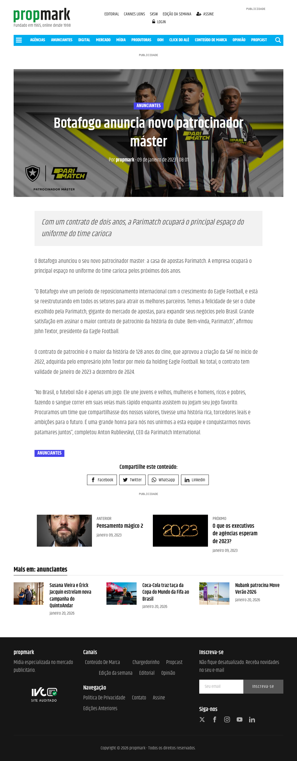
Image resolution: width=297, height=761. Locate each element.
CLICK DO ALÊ (179, 40)
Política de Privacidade (104, 698)
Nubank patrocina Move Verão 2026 (257, 588)
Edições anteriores (100, 709)
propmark (121, 160)
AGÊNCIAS (37, 40)
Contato (139, 698)
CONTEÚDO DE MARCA (211, 40)
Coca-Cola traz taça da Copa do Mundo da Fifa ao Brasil (165, 592)
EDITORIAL (111, 14)
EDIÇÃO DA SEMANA (177, 14)
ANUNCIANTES (62, 40)
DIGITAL (84, 40)
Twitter (132, 480)
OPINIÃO (239, 40)
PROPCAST (259, 40)
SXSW (154, 14)
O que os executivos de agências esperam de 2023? (235, 534)
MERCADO (103, 40)
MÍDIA (121, 40)
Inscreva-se (263, 686)
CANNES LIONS (135, 14)
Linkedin (195, 480)
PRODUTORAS (141, 40)
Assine (159, 698)
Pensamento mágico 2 (120, 526)
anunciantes (149, 106)
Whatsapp (163, 480)
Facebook (102, 480)
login (159, 22)
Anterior (104, 518)
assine (205, 14)
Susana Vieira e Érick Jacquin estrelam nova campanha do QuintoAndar (70, 595)
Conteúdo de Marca (102, 663)
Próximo (219, 518)
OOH (160, 40)
